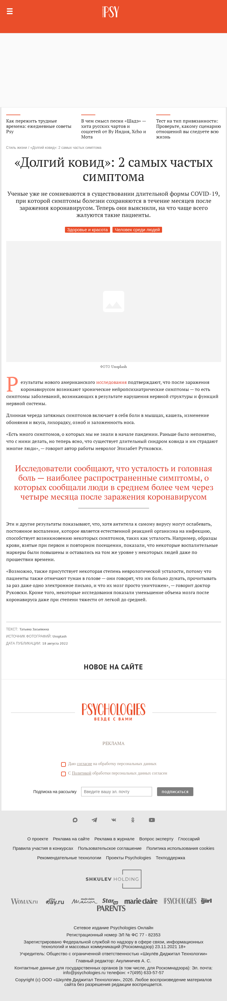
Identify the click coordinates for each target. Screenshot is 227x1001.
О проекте (37, 838)
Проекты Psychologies (128, 857)
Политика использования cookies (180, 848)
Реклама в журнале (114, 838)
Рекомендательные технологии (69, 857)
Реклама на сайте (71, 838)
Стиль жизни (16, 148)
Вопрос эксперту (156, 838)
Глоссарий (189, 838)
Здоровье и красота (87, 229)
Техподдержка (170, 857)
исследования (111, 382)
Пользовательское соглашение (110, 848)
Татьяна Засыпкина (34, 629)
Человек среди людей (137, 229)
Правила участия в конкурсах (43, 848)
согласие (84, 764)
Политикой (82, 773)
